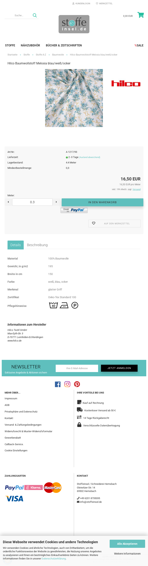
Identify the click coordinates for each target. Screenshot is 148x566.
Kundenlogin (81, 3)
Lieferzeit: (13, 157)
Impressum (11, 398)
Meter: (11, 195)
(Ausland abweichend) (89, 157)
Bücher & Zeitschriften (64, 45)
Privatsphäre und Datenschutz (21, 411)
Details (15, 245)
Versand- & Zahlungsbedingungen (23, 424)
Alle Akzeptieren (127, 543)
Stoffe (10, 45)
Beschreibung (37, 245)
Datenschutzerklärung (54, 558)
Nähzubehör (30, 45)
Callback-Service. (14, 444)
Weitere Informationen (127, 553)
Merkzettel (104, 3)
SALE (139, 45)
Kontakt (9, 418)
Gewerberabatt (13, 437)
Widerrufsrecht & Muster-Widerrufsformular (28, 431)
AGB (7, 405)
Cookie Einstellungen (16, 450)
